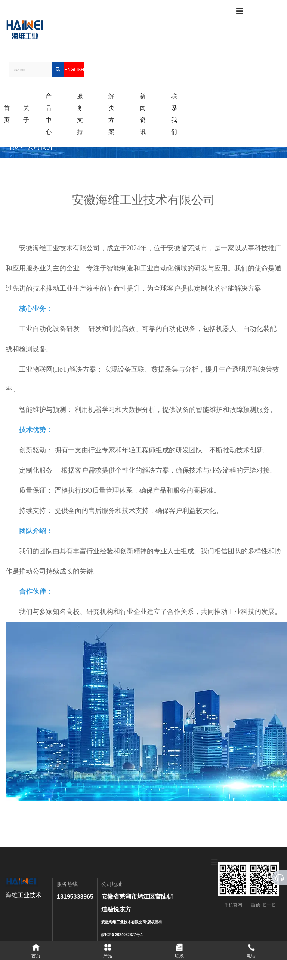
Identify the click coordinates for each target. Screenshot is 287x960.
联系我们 (174, 114)
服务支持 (80, 114)
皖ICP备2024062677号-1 (122, 935)
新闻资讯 (143, 114)
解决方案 (111, 114)
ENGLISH (74, 69)
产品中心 (49, 114)
